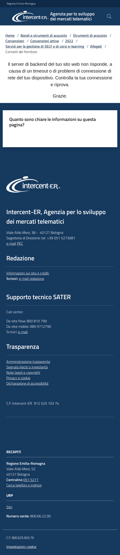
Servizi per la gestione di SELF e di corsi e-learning (44, 46)
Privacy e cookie (18, 378)
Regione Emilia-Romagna (21, 4)
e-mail (11, 243)
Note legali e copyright (23, 372)
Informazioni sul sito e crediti (27, 273)
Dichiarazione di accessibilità (27, 383)
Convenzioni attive (44, 41)
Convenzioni (14, 41)
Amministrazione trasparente (28, 361)
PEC (20, 243)
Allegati (96, 46)
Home (9, 35)
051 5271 (30, 479)
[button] (109, 16)
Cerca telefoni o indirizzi (24, 485)
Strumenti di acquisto (90, 35)
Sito (9, 507)
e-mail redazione (31, 278)
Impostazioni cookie (21, 546)
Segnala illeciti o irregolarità (27, 367)
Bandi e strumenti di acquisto (44, 35)
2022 (69, 41)
